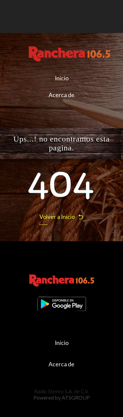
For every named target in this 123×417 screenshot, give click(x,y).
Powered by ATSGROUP (61, 397)
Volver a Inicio (61, 216)
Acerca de (61, 94)
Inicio (62, 78)
